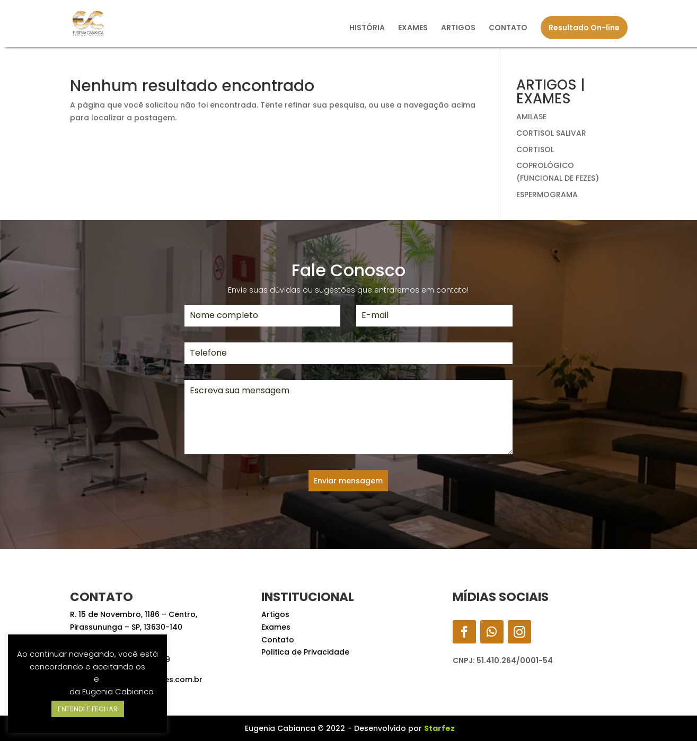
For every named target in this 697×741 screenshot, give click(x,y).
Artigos (275, 614)
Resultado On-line (584, 27)
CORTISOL (535, 149)
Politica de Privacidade (305, 652)
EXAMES (413, 28)
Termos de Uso (62, 678)
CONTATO (508, 28)
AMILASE (531, 116)
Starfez (439, 728)
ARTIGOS (458, 28)
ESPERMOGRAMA (547, 194)
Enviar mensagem (348, 480)
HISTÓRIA (367, 28)
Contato (277, 639)
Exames (275, 627)
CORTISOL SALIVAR (551, 133)
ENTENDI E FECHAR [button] (88, 709)
